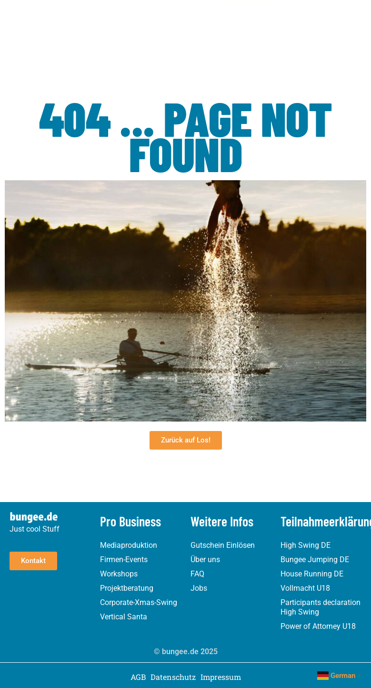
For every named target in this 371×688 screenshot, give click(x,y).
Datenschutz (173, 677)
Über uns (205, 559)
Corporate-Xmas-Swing (138, 602)
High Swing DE (306, 545)
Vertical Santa (123, 616)
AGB (138, 677)
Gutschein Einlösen (223, 545)
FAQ (197, 573)
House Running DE (312, 573)
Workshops (119, 573)
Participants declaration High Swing (321, 607)
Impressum (221, 677)
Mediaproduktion (128, 545)
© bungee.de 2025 (186, 651)
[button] (211, 21)
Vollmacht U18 (305, 588)
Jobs (199, 588)
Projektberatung (126, 588)
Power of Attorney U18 (318, 626)
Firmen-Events (124, 559)
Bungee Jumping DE (315, 559)
